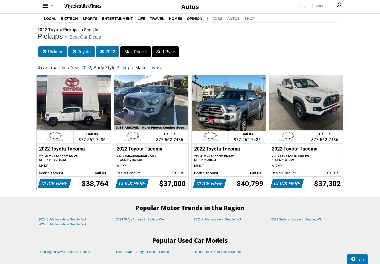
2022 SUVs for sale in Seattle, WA (63, 224)
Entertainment (117, 18)
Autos (190, 6)
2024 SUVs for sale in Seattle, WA (140, 219)
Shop (249, 18)
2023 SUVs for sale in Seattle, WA (218, 219)
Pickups (52, 51)
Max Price (135, 51)
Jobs (217, 18)
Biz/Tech (69, 18)
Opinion (194, 18)
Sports (89, 18)
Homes (175, 18)
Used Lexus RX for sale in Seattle (217, 252)
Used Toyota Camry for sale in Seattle (142, 252)
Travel (157, 18)
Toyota (81, 51)
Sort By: (165, 51)
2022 (107, 51)
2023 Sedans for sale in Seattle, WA (296, 219)
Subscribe (322, 6)
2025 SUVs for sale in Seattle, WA (63, 219)
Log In (305, 6)
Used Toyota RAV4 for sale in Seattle (64, 252)
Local (50, 18)
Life (141, 18)
